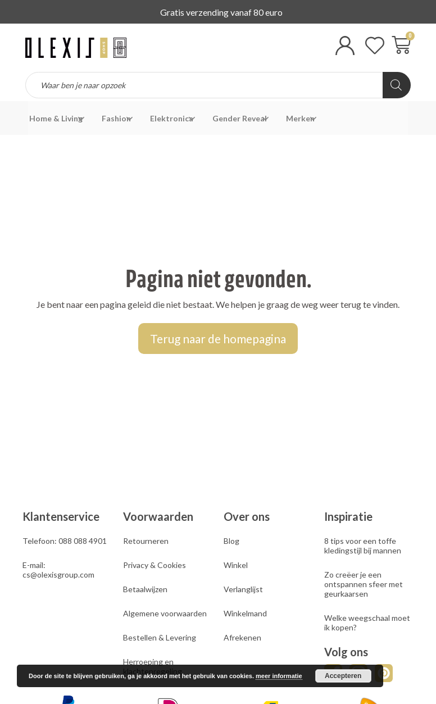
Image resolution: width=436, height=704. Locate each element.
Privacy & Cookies (154, 565)
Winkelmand (245, 613)
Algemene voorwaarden (165, 613)
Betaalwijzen (145, 589)
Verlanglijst (243, 589)
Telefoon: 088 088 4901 (64, 541)
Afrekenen (242, 637)
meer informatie (279, 676)
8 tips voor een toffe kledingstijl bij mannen (362, 545)
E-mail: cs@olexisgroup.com (58, 569)
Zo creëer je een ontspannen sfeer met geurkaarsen (363, 584)
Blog (231, 541)
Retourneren (146, 541)
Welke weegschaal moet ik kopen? (367, 622)
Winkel (236, 565)
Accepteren (343, 676)
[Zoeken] (397, 85)
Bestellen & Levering (159, 637)
